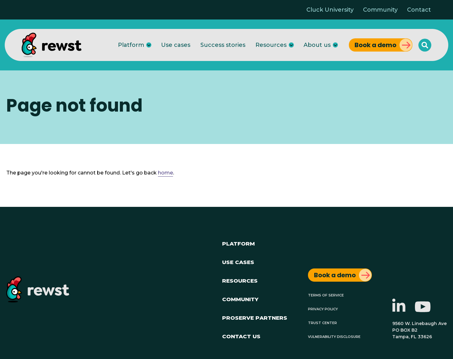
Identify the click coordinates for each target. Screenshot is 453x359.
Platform (131, 44)
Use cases (175, 44)
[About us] (335, 44)
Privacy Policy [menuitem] (323, 309)
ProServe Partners (254, 317)
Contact (419, 9)
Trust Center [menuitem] (322, 322)
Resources (271, 44)
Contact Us (241, 335)
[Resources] (291, 44)
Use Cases (238, 261)
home (165, 173)
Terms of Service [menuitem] (326, 295)
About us (317, 44)
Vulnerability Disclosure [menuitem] (334, 336)
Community (380, 9)
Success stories (222, 44)
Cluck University (330, 9)
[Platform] (148, 44)
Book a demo (375, 45)
